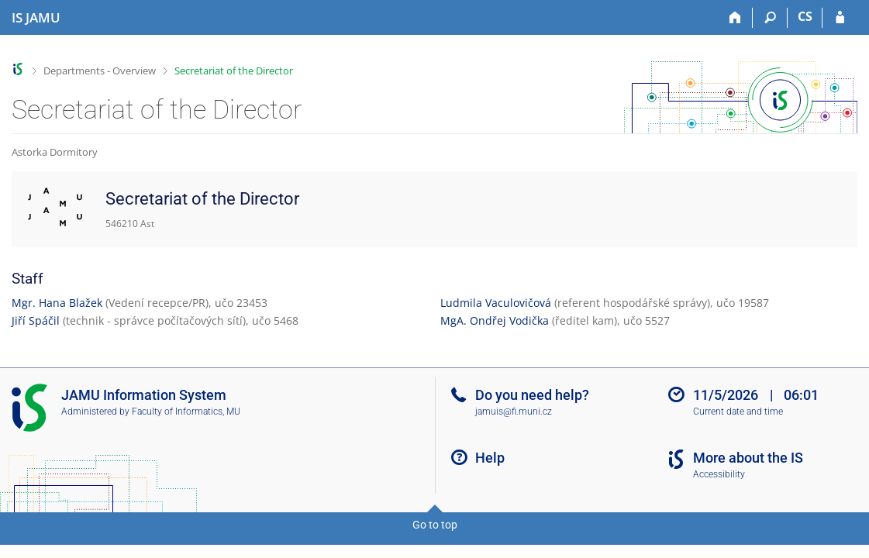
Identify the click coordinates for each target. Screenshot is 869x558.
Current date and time (738, 411)
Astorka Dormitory (55, 152)
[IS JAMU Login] (839, 18)
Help (490, 458)
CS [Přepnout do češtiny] (805, 16)
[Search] (770, 18)
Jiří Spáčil (36, 320)
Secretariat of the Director (233, 71)
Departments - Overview (99, 71)
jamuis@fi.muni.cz (513, 411)
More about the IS (748, 458)
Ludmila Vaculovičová (495, 302)
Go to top (434, 524)
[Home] (735, 18)
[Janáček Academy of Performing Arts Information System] (36, 18)
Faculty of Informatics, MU (186, 411)
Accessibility (719, 474)
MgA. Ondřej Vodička (494, 320)
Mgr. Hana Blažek (57, 302)
